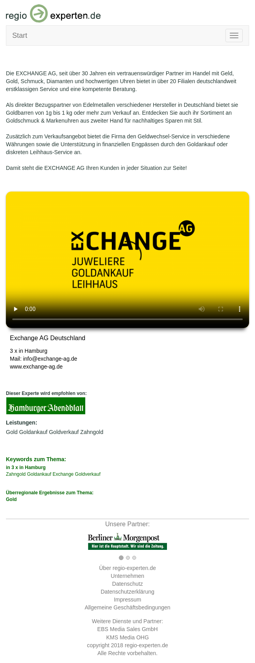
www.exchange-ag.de (36, 366)
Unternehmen (127, 576)
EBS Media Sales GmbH (127, 629)
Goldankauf (33, 432)
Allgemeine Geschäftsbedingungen (127, 607)
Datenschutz (127, 584)
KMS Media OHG (127, 637)
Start (19, 35)
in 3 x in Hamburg (26, 467)
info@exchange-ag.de (50, 359)
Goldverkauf (64, 432)
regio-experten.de (146, 645)
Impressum (127, 599)
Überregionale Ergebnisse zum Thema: (127, 496)
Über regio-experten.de (127, 568)
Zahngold (91, 432)
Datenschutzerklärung (127, 592)
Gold (12, 432)
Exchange (62, 474)
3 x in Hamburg (28, 351)
